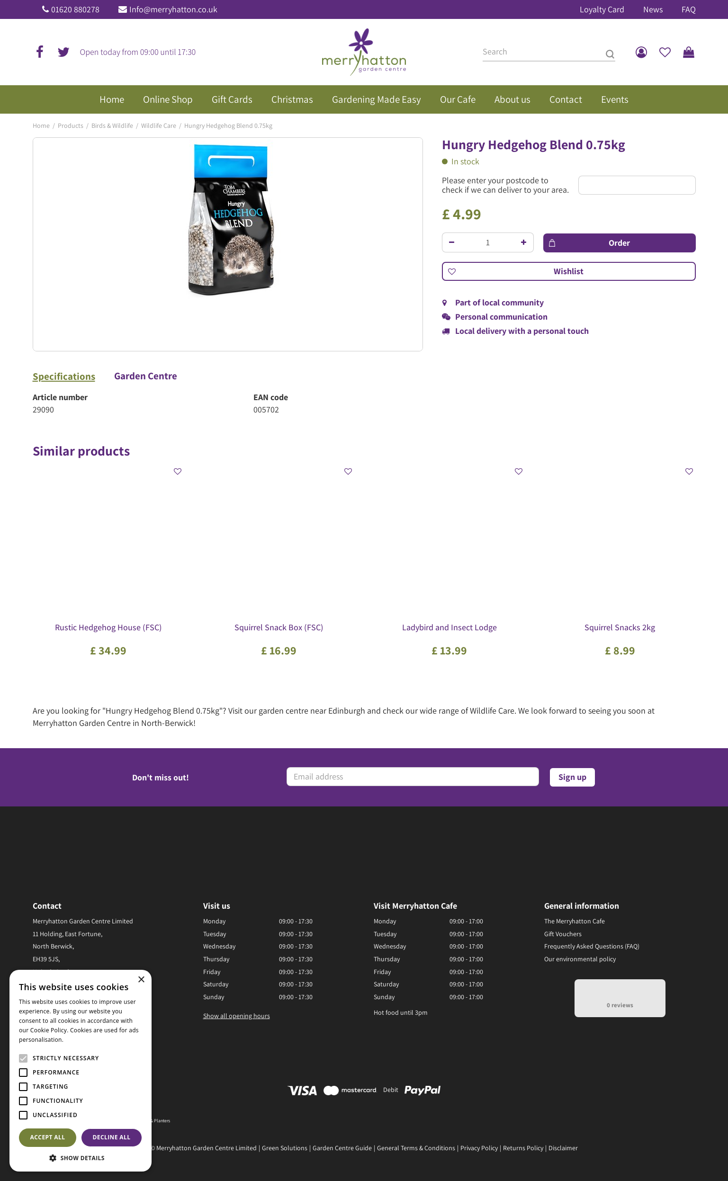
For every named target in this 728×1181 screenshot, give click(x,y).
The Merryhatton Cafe (574, 921)
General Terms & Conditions (416, 1148)
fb (40, 52)
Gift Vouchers (563, 934)
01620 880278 (75, 9)
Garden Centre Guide (342, 1148)
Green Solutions (284, 1148)
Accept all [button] (47, 1137)
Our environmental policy (580, 959)
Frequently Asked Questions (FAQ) (591, 946)
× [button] (140, 980)
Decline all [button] (112, 1137)
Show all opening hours (236, 1015)
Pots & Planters (155, 1121)
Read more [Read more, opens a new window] (80, 1040)
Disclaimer (563, 1148)
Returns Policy (523, 1148)
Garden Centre (145, 376)
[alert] (80, 1071)
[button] (80, 1157)
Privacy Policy (479, 1148)
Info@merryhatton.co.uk (173, 9)
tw (63, 52)
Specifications (64, 376)
